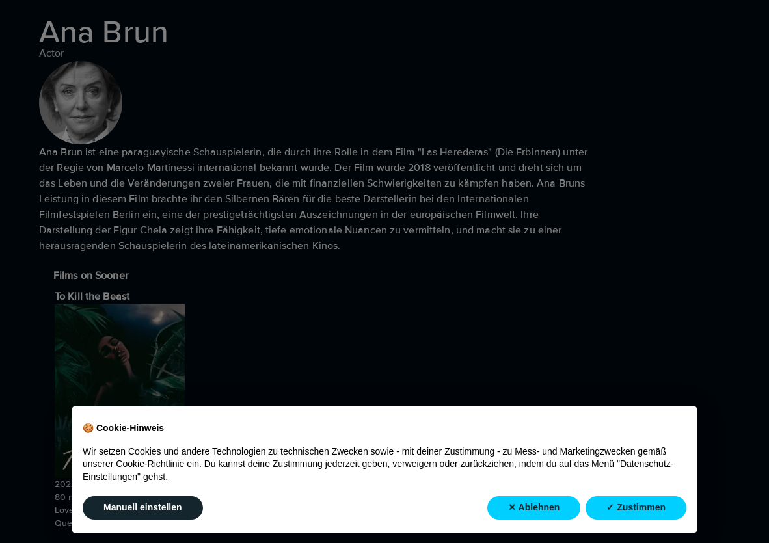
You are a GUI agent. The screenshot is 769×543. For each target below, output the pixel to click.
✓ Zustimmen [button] (636, 508)
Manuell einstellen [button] (142, 508)
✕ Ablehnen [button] (534, 508)
